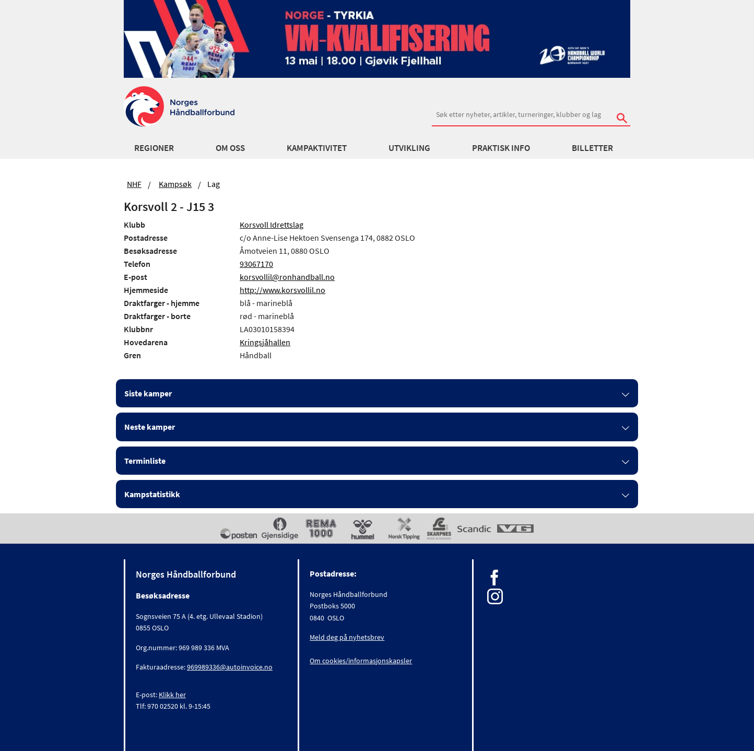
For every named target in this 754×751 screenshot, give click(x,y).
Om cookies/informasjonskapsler (361, 660)
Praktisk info (501, 148)
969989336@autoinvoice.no (230, 667)
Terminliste (145, 460)
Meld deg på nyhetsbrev (347, 637)
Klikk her (172, 694)
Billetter (592, 148)
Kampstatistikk (152, 494)
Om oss (230, 148)
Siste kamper (148, 393)
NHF (134, 184)
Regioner (154, 148)
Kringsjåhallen (265, 342)
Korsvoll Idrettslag (271, 224)
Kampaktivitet (317, 148)
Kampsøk (175, 184)
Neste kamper (149, 426)
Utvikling (409, 148)
